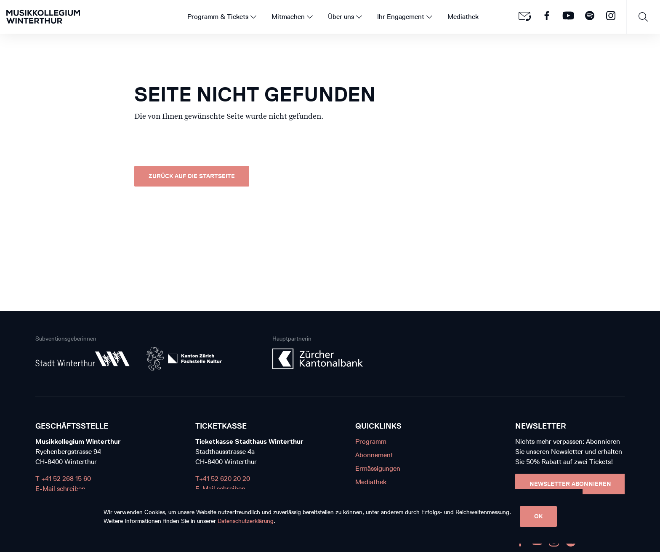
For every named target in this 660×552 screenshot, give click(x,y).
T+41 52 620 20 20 (222, 479)
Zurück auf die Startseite (192, 176)
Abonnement (374, 455)
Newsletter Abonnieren (570, 484)
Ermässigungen (377, 468)
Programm (370, 441)
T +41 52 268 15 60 (63, 479)
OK (538, 516)
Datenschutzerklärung (246, 521)
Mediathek (370, 482)
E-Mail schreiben (60, 489)
